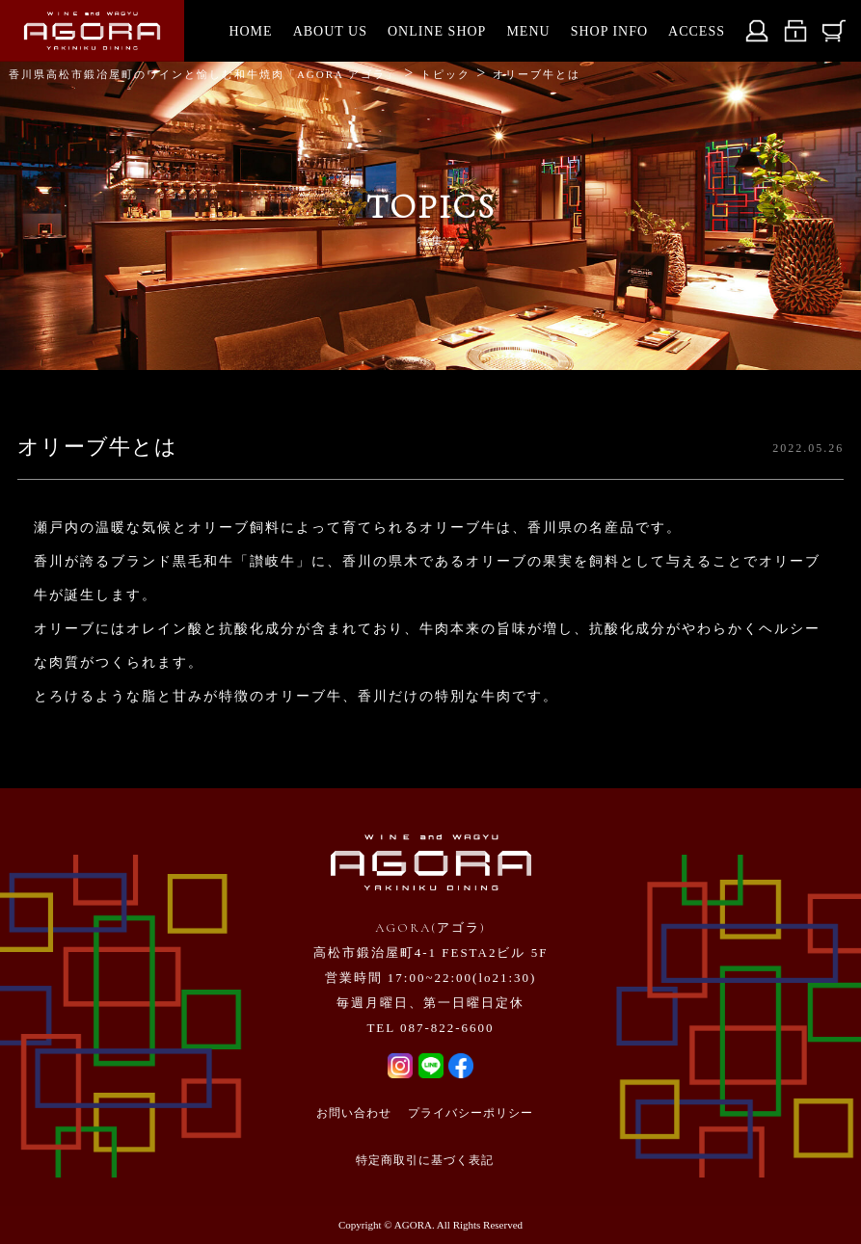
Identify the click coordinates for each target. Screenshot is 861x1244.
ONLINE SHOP (437, 31)
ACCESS (696, 31)
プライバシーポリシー (470, 1113)
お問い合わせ (353, 1113)
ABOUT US (330, 31)
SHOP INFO (609, 31)
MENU (528, 31)
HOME (250, 31)
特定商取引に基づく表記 (425, 1160)
